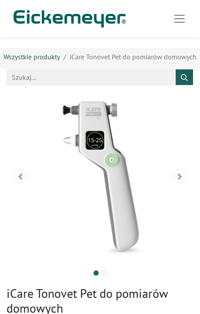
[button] (21, 176)
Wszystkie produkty (31, 56)
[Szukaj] (184, 77)
